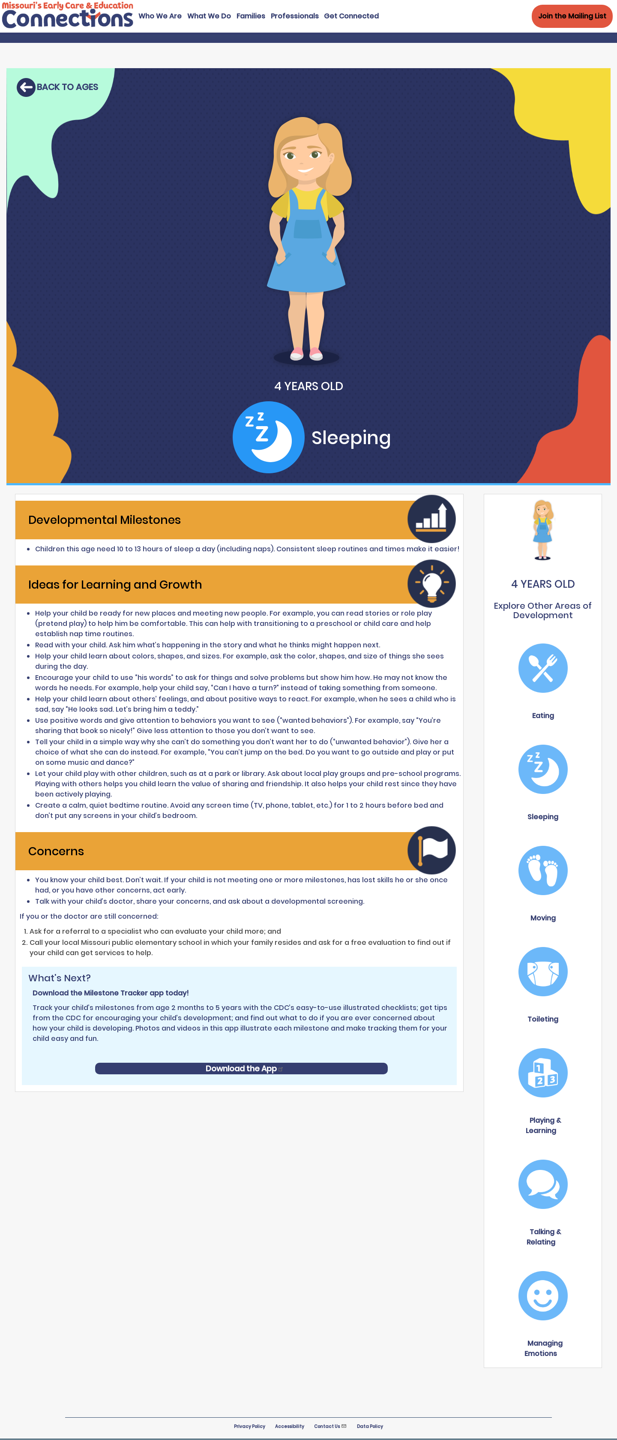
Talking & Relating (544, 1237)
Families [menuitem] (251, 16)
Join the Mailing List (572, 16)
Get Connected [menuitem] (351, 16)
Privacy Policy (249, 1426)
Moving (543, 918)
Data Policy (370, 1426)
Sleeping (542, 817)
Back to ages (67, 87)
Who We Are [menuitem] (160, 16)
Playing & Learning (543, 1125)
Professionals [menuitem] (295, 16)
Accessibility (289, 1426)
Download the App (245, 1068)
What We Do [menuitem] (209, 16)
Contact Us (330, 1426)
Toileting (542, 1019)
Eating (543, 716)
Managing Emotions (543, 1348)
